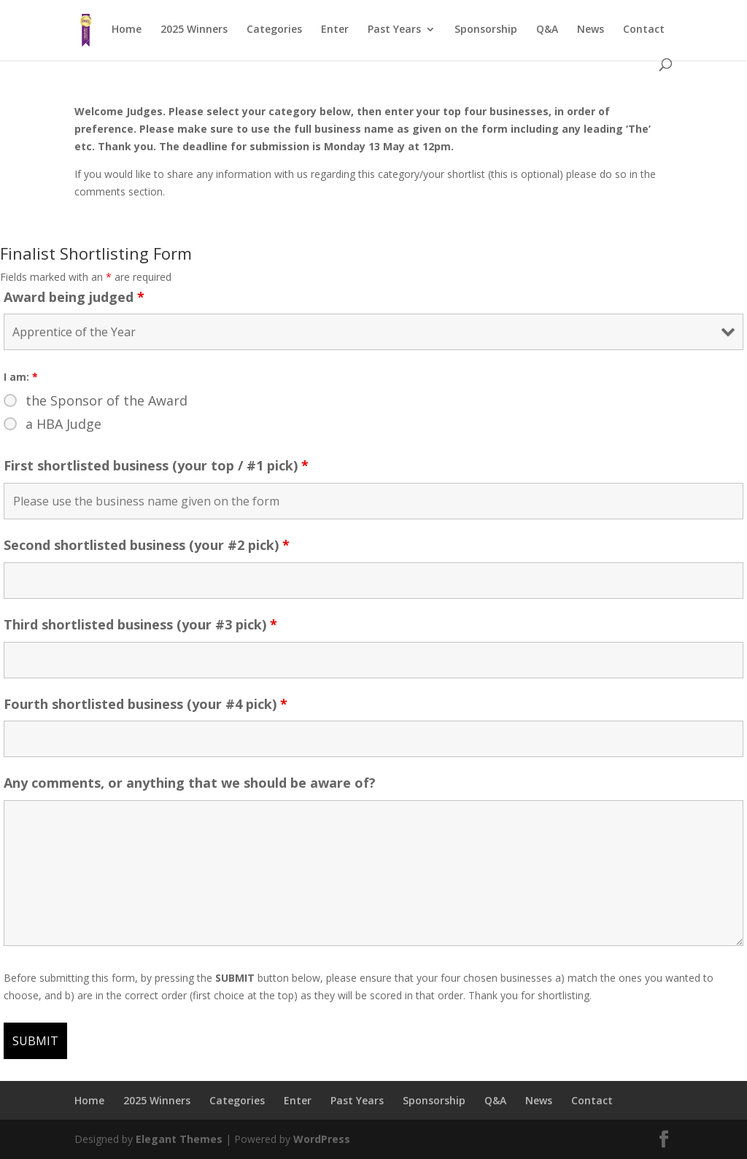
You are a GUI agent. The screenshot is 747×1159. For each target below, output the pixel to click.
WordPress (321, 1139)
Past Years (394, 30)
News (590, 30)
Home (127, 30)
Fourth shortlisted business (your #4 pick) (145, 704)
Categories (274, 30)
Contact (644, 30)
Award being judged (74, 297)
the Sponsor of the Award (106, 400)
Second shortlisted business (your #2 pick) (147, 545)
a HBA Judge (63, 423)
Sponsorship (485, 30)
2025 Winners (194, 30)
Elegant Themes (179, 1139)
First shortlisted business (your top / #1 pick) (156, 465)
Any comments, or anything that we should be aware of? (190, 782)
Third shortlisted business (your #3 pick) (140, 624)
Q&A (547, 30)
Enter (335, 30)
